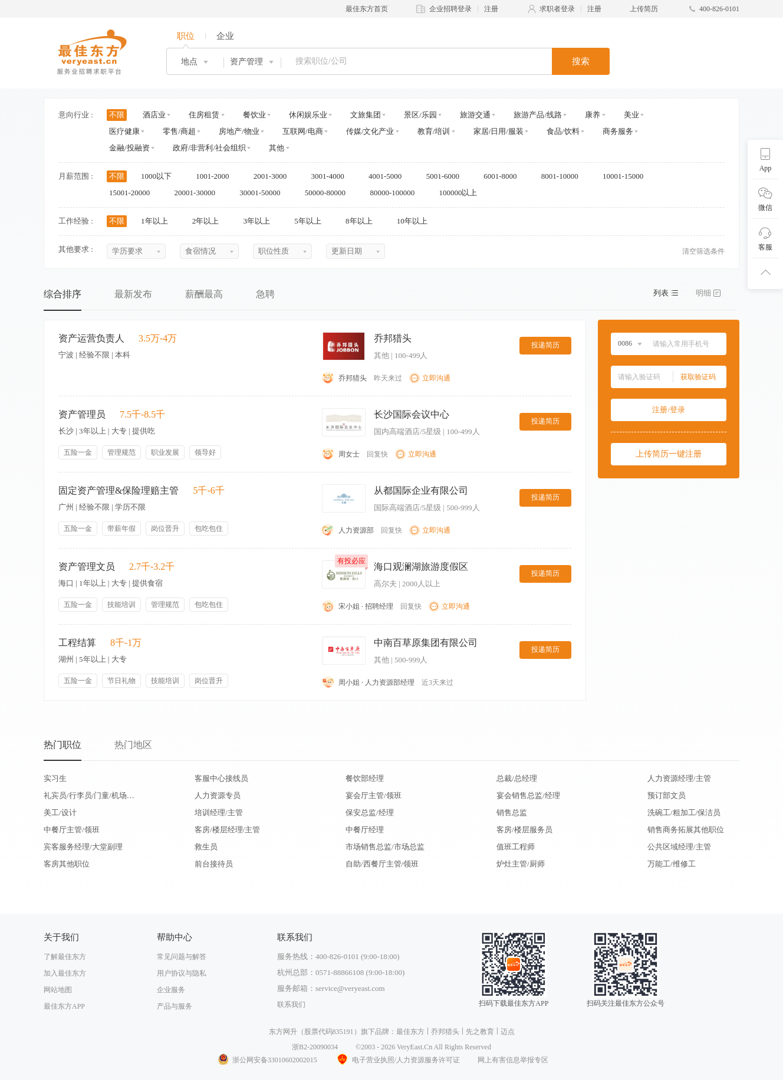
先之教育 (480, 1032)
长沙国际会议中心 (411, 414)
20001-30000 (199, 192)
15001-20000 (133, 192)
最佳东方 (410, 1032)
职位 (186, 36)
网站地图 (58, 990)
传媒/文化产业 (370, 131)
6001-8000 (504, 176)
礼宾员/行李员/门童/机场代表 (89, 795)
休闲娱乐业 (308, 114)
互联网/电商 (302, 131)
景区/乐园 (420, 114)
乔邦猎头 (393, 338)
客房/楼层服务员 (524, 829)
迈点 (508, 1032)
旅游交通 (475, 114)
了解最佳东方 (65, 957)
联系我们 (291, 1004)
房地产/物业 (239, 131)
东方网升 (283, 1032)
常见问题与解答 (181, 957)
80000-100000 (396, 192)
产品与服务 (174, 1006)
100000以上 (462, 192)
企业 (225, 36)
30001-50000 (263, 192)
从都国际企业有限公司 (421, 490)
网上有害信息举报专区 (513, 1060)
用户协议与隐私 (181, 973)
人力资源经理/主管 (679, 778)
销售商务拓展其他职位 (685, 829)
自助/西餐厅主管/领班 (382, 863)
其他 (276, 147)
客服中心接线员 (221, 778)
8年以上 (363, 220)
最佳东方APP (64, 1006)
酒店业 (154, 114)
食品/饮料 (563, 131)
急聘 (265, 294)
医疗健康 (124, 131)
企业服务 (171, 990)
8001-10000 (563, 176)
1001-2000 (216, 176)
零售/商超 (179, 131)
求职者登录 (557, 9)
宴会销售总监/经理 (528, 795)
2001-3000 (274, 176)
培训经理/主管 (219, 812)
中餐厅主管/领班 (72, 829)
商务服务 (618, 131)
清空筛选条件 (703, 251)
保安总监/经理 (370, 812)
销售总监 (511, 812)
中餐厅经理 (365, 829)
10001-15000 (627, 176)
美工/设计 (60, 812)
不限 (116, 114)
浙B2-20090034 (315, 1047)
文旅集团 (365, 114)
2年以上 (209, 220)
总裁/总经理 (516, 778)
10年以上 (416, 220)
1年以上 (158, 220)
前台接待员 (214, 863)
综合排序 (62, 294)
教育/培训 (433, 131)
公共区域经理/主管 (679, 846)
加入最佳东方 (65, 973)
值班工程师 (515, 846)
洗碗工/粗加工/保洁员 (684, 812)
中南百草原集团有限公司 (426, 643)
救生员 (206, 846)
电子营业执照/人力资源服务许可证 (397, 1060)
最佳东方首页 (367, 9)
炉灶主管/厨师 (520, 863)
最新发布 (133, 294)
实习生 (55, 778)
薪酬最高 (204, 294)
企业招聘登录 (450, 9)
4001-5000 (389, 176)
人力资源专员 (218, 795)
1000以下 (160, 176)
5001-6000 (447, 176)
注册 (491, 9)
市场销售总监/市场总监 (385, 846)
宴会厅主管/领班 (374, 795)
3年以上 (261, 220)
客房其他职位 (67, 863)
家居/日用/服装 (498, 131)
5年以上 (311, 220)
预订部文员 (666, 795)
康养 (592, 114)
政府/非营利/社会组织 (209, 147)
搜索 (581, 61)
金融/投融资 (129, 147)
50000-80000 (329, 192)
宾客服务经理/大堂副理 (83, 846)
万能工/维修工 (671, 863)
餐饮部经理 (365, 778)
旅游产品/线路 (538, 114)
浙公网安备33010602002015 (267, 1060)
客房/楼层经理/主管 (227, 829)
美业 (631, 114)
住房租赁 (204, 114)
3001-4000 (331, 176)
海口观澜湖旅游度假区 (421, 567)
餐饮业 (254, 114)
